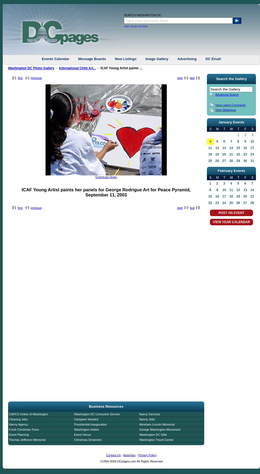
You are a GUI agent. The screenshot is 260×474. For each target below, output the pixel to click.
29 (238, 161)
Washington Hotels (86, 429)
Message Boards (92, 59)
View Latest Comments (230, 105)
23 (245, 154)
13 (224, 148)
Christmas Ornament (87, 439)
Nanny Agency (18, 424)
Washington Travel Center (156, 439)
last (192, 77)
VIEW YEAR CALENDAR (231, 222)
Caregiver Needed (86, 419)
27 (224, 161)
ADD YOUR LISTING (136, 26)
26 (217, 161)
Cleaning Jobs (18, 419)
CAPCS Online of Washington (28, 414)
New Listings (126, 59)
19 (217, 154)
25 (210, 161)
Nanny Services (149, 414)
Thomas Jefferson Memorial (27, 439)
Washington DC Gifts (153, 434)
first (20, 77)
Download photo (106, 177)
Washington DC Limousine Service (97, 414)
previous (36, 77)
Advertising (187, 59)
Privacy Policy (147, 455)
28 (231, 161)
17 (252, 148)
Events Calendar (55, 59)
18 (210, 154)
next (180, 77)
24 (252, 154)
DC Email (213, 59)
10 (252, 141)
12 (217, 148)
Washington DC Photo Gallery (31, 68)
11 (210, 148)
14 (231, 148)
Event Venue (82, 434)
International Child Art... (77, 68)
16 (245, 148)
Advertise (129, 455)
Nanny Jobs (147, 419)
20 (224, 154)
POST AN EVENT (231, 213)
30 (245, 161)
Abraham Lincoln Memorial (157, 424)
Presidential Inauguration (90, 424)
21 (231, 154)
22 (238, 154)
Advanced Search (227, 94)
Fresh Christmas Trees (24, 429)
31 (252, 161)
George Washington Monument (159, 429)
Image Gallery (156, 59)
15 (238, 148)
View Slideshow (225, 110)
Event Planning (19, 434)
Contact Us (113, 455)
